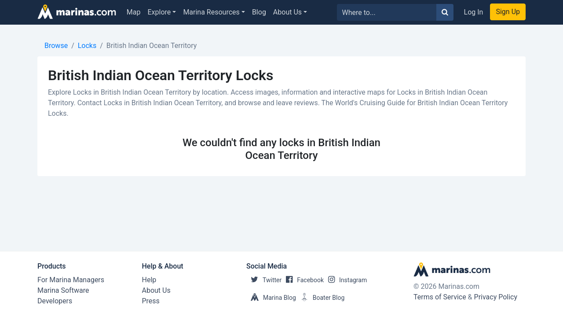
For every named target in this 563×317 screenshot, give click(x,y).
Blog (259, 12)
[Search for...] (387, 12)
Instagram (345, 280)
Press (151, 301)
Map (134, 12)
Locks (87, 45)
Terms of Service (439, 297)
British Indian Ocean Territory (151, 45)
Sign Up (508, 11)
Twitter (264, 280)
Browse (56, 45)
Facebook (303, 280)
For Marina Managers (70, 280)
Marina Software (63, 290)
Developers (54, 301)
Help (149, 280)
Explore (159, 12)
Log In (473, 12)
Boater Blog (320, 297)
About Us (287, 12)
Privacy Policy (496, 297)
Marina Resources (211, 12)
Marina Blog (271, 297)
